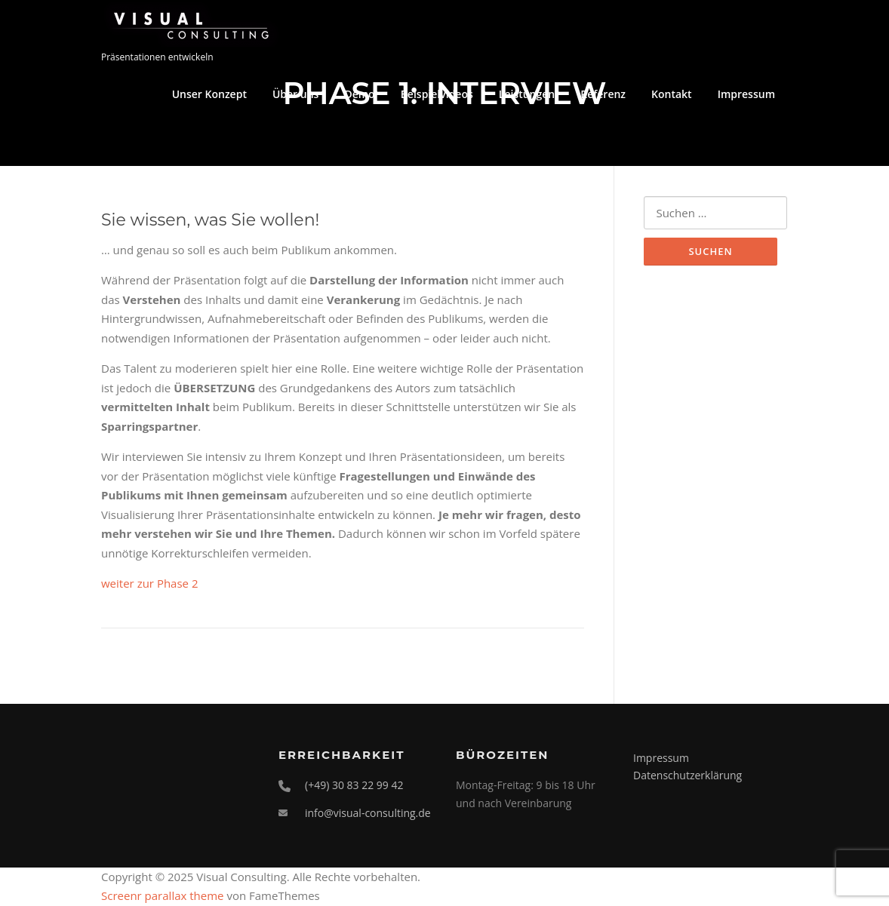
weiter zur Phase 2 (149, 583)
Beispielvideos (437, 94)
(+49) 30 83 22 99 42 (354, 785)
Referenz (603, 94)
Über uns (295, 94)
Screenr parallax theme (162, 895)
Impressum (746, 94)
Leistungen (527, 94)
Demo (359, 94)
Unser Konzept (209, 94)
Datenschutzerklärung (687, 775)
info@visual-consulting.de (368, 813)
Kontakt (671, 94)
